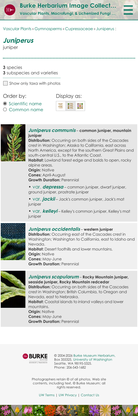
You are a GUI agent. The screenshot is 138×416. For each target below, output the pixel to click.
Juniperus (105, 28)
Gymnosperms (48, 28)
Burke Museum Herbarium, (94, 355)
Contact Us (90, 395)
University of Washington (92, 359)
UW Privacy (68, 395)
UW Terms (46, 395)
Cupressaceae (79, 28)
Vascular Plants (17, 28)
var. (48, 186)
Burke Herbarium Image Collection (69, 5)
